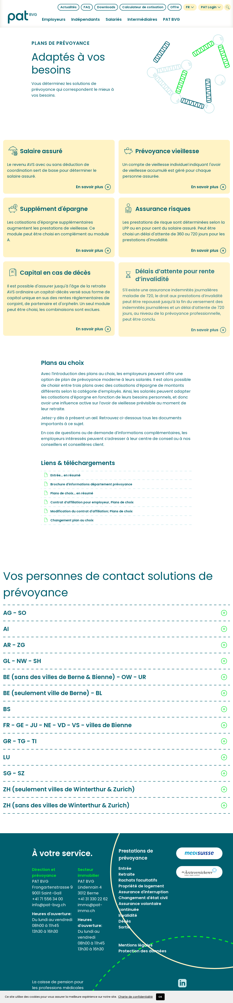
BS (7, 714)
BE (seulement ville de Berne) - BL (52, 698)
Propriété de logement (141, 886)
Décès (125, 921)
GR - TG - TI (20, 746)
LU (6, 762)
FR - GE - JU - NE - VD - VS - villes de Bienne (67, 730)
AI (6, 634)
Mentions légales (136, 945)
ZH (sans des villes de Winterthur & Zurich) (66, 810)
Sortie (124, 927)
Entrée (125, 868)
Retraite (127, 874)
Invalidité (128, 915)
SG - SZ (14, 778)
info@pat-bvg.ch (49, 905)
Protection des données (142, 951)
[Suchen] (227, 7)
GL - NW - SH (22, 666)
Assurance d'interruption (143, 892)
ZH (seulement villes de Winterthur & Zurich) (69, 794)
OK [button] (160, 997)
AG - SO (14, 617)
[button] (53, 19)
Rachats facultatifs (138, 880)
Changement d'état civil (143, 897)
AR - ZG (14, 650)
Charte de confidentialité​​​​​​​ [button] (135, 997)
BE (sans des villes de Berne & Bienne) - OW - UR (74, 681)
